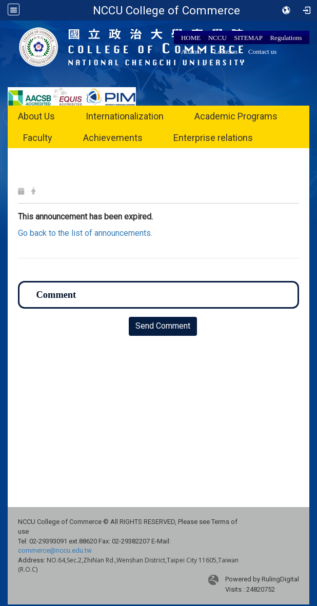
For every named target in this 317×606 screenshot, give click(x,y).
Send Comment (162, 326)
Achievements (113, 137)
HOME (191, 38)
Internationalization (125, 116)
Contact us (262, 51)
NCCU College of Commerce (166, 10)
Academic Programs (236, 116)
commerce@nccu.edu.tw (55, 550)
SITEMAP (248, 38)
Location (225, 51)
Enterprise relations (213, 137)
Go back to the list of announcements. (85, 233)
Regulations (286, 38)
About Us (36, 116)
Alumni (191, 51)
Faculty (37, 137)
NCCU (217, 38)
